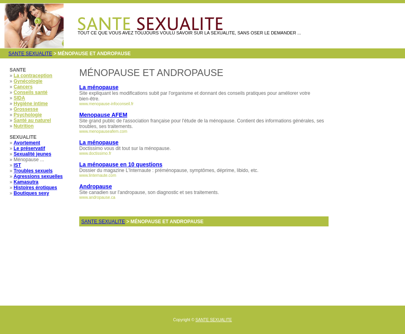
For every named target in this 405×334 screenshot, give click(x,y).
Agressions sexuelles (38, 176)
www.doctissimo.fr (95, 153)
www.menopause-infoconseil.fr (106, 104)
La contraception (33, 75)
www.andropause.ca (97, 197)
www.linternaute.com (97, 175)
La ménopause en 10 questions (120, 164)
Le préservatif (29, 148)
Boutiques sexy (31, 193)
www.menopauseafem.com (103, 131)
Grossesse (26, 109)
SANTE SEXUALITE (30, 53)
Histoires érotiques (35, 187)
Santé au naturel (32, 120)
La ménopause (98, 87)
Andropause (95, 186)
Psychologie (28, 115)
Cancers (23, 87)
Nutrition (24, 126)
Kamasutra (26, 182)
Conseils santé (31, 92)
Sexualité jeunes (32, 154)
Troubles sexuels (33, 171)
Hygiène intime (31, 103)
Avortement (27, 143)
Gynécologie (28, 81)
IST (17, 165)
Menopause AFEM (103, 115)
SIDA (19, 98)
